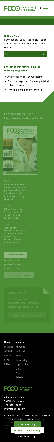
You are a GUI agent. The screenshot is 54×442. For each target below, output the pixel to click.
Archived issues (20, 353)
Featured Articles (8, 348)
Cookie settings (27, 436)
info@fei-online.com (14, 408)
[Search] (39, 8)
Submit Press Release (19, 373)
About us (20, 346)
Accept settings (27, 424)
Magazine (21, 342)
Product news (8, 357)
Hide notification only (27, 430)
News (7, 342)
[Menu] (45, 8)
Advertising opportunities (21, 362)
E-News (8, 364)
